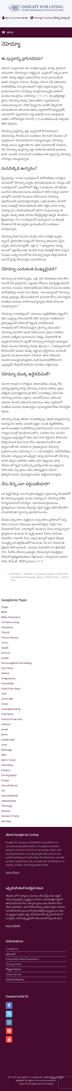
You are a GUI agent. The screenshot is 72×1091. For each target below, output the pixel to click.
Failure (5, 673)
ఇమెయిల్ (10, 954)
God (3, 693)
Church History (9, 637)
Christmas (7, 627)
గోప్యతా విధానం (13, 969)
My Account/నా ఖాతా (15, 17)
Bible (4, 612)
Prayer (5, 780)
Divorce (5, 652)
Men (4, 754)
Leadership (8, 739)
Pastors (5, 770)
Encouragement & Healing (16, 663)
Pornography (9, 775)
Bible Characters (11, 617)
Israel (4, 729)
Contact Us (12, 948)
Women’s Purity (10, 816)
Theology (6, 805)
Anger (4, 607)
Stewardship (8, 800)
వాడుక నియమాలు (15, 979)
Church (5, 632)
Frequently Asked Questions (22, 959)
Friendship (7, 683)
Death (4, 647)
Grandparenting (10, 709)
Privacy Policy (14, 964)
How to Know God (11, 719)
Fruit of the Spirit (10, 688)
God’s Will (7, 698)
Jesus (4, 734)
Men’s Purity (8, 760)
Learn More (12, 872)
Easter (5, 658)
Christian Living (10, 622)
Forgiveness (8, 678)
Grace (4, 703)
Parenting (7, 765)
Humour (6, 724)
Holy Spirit (7, 714)
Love (4, 744)
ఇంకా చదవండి (13, 925)
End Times (7, 668)
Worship (6, 821)
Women (5, 811)
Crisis (4, 642)
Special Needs (9, 795)
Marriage (6, 749)
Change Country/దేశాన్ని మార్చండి (50, 17)
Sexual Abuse (9, 785)
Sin (3, 790)
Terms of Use (13, 974)
